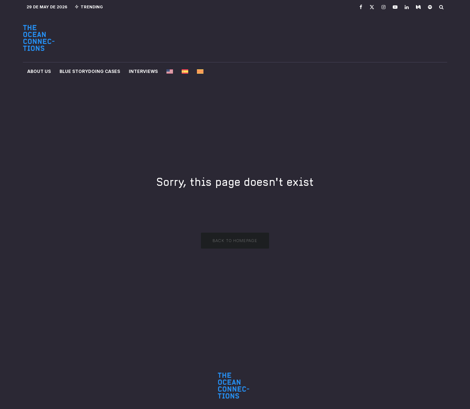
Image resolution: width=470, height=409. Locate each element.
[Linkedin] (406, 7)
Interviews (143, 71)
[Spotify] (430, 7)
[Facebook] (361, 7)
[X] (372, 7)
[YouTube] (395, 7)
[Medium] (418, 7)
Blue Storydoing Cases (89, 71)
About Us (39, 71)
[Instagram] (383, 7)
